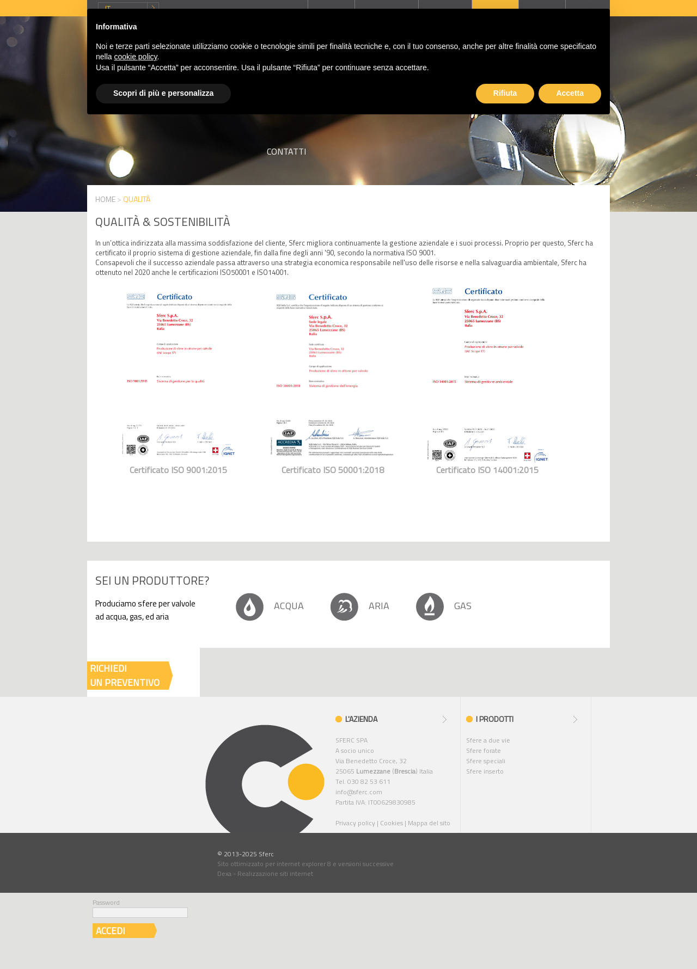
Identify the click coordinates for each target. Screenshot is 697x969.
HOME (105, 199)
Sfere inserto (485, 771)
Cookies (391, 823)
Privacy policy (355, 823)
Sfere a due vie (488, 740)
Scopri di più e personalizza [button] (163, 93)
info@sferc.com (358, 792)
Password (106, 902)
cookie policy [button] (135, 56)
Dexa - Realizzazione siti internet (265, 873)
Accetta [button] (570, 93)
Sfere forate (483, 750)
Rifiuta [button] (505, 93)
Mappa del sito (429, 823)
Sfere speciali (485, 761)
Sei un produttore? (152, 580)
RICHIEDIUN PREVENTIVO (125, 675)
